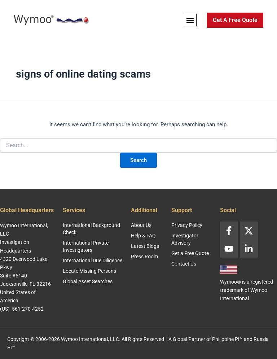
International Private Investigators (86, 246)
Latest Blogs (145, 246)
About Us (141, 225)
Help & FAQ (143, 235)
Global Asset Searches (88, 281)
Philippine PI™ (227, 339)
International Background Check (91, 228)
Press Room (144, 256)
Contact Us (183, 264)
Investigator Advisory (184, 239)
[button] (190, 20)
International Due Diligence (92, 260)
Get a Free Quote (190, 253)
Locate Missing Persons (89, 271)
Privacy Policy (186, 225)
